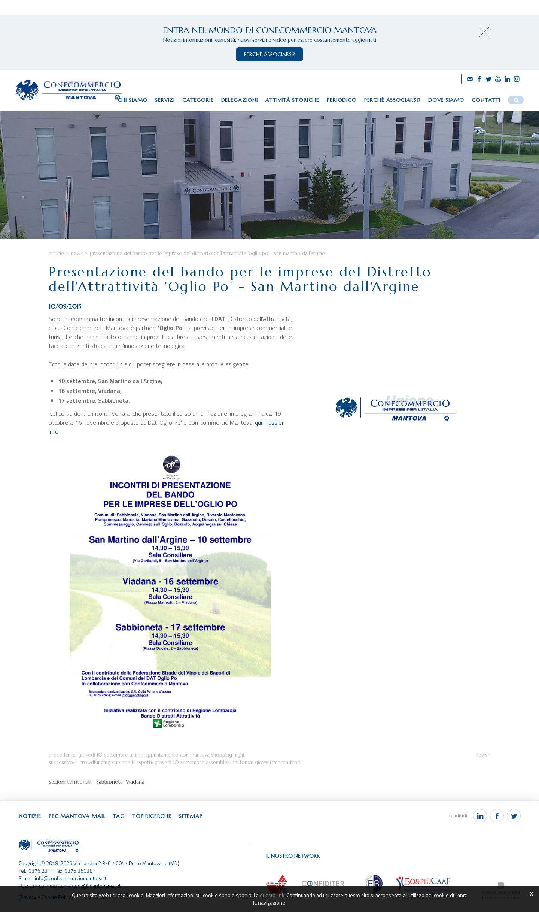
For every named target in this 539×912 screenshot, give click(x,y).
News (77, 253)
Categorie (198, 100)
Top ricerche (151, 816)
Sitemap (190, 816)
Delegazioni (239, 100)
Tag (119, 816)
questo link (272, 895)
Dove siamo (446, 100)
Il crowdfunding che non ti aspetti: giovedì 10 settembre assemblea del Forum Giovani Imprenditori (188, 762)
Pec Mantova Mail (77, 816)
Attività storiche (292, 100)
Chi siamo (133, 100)
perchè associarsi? (269, 54)
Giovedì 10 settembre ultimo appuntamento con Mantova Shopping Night (161, 755)
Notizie (56, 253)
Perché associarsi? (392, 100)
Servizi (165, 100)
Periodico (342, 100)
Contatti (486, 100)
